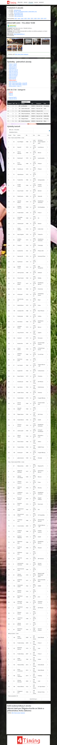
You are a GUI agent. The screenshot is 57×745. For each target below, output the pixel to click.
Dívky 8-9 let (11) (13, 67)
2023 (25, 18)
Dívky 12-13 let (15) (13, 72)
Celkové (11, 92)
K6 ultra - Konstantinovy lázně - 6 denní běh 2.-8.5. (25, 11)
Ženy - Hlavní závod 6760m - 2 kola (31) (18, 84)
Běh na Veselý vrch (18, 16)
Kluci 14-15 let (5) (13, 81)
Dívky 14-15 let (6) (13, 75)
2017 (45, 18)
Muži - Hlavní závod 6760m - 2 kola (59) (18, 83)
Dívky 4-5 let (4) (12, 77)
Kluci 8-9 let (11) (13, 68)
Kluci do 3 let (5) (13, 97)
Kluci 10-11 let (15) (13, 71)
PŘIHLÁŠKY (20, 2)
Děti (16, 54)
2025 (19, 18)
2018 (42, 18)
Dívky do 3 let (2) (13, 98)
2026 (15, 18)
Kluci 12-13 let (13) (13, 74)
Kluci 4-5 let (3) (12, 78)
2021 (32, 18)
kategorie (26, 54)
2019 (39, 18)
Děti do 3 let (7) (12, 80)
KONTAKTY (41, 2)
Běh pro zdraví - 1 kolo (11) (15, 86)
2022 (29, 18)
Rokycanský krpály (18, 14)
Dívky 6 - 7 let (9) (13, 64)
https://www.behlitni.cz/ (19, 34)
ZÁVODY (25, 2)
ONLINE (36, 2)
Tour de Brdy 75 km (18, 13)
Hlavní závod (20, 54)
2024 (22, 18)
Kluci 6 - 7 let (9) (12, 65)
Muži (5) (11, 93)
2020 (35, 18)
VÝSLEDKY (31, 2)
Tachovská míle (17, 10)
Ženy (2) (11, 95)
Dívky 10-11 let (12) (13, 70)
